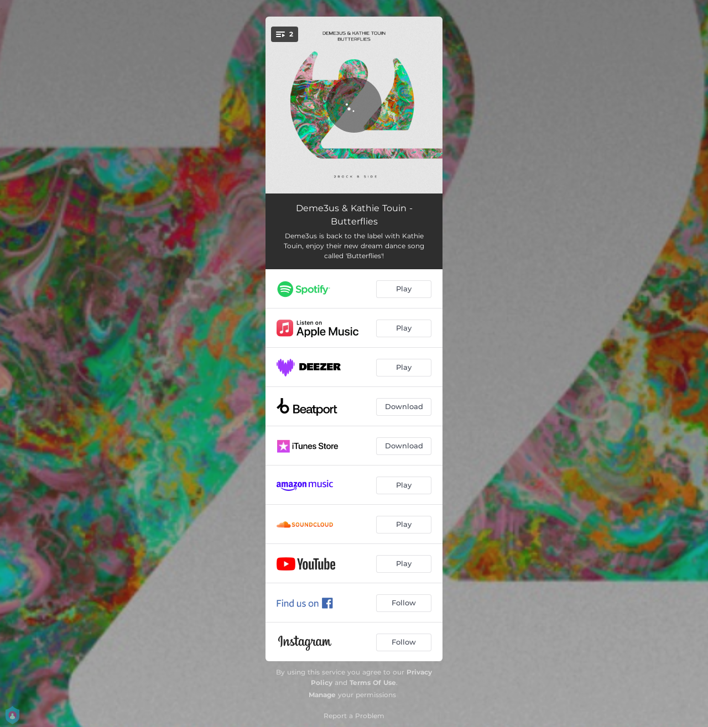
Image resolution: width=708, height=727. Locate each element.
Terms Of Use (373, 682)
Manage (322, 695)
